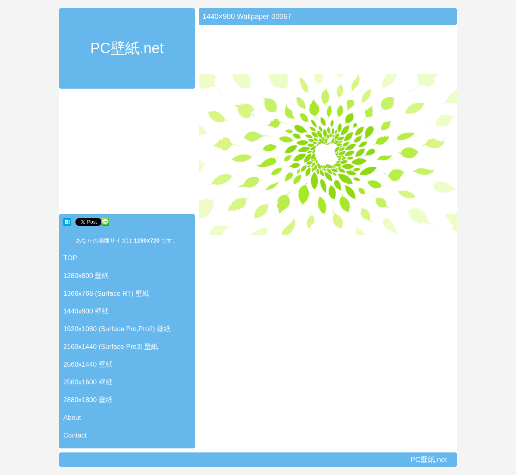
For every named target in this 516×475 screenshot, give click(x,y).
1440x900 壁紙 (85, 311)
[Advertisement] (127, 153)
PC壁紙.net (127, 48)
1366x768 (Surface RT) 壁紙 (106, 293)
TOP (70, 258)
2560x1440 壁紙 (87, 364)
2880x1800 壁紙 (87, 400)
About (72, 417)
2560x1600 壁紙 (87, 382)
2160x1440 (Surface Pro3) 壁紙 (110, 347)
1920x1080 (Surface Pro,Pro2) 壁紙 (117, 329)
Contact (75, 435)
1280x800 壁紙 (85, 276)
